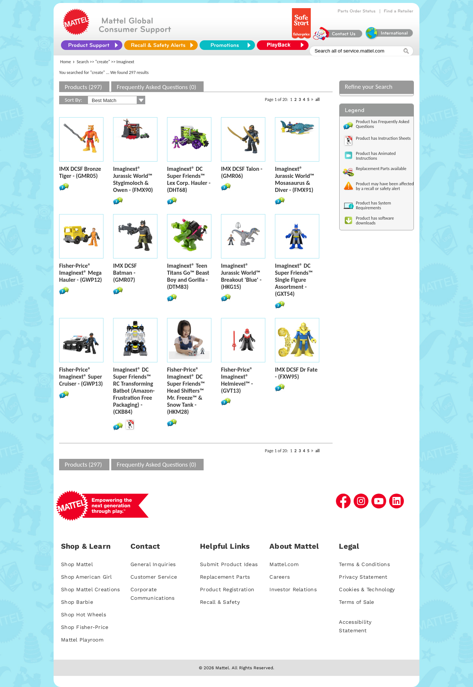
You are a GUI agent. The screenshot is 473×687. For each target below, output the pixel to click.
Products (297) (83, 87)
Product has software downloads (375, 221)
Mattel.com (284, 564)
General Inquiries (153, 564)
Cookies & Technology (367, 589)
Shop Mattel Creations (90, 589)
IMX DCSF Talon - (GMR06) (241, 172)
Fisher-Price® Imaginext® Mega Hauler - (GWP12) (80, 272)
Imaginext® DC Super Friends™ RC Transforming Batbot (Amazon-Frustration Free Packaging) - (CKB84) (133, 390)
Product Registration (227, 589)
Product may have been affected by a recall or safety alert (385, 186)
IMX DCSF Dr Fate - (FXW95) (296, 373)
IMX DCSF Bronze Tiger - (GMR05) (80, 172)
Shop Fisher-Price (84, 627)
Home (65, 61)
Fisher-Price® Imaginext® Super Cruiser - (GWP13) (81, 376)
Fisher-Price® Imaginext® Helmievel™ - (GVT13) (237, 380)
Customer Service (153, 577)
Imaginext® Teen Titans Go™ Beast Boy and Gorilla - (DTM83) (188, 276)
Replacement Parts (225, 577)
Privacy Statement (363, 577)
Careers (279, 577)
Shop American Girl (86, 577)
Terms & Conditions (364, 564)
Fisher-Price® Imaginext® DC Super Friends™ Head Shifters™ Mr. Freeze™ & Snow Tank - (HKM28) (186, 390)
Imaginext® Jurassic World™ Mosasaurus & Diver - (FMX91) (294, 179)
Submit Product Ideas (229, 564)
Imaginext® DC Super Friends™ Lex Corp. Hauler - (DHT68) (189, 179)
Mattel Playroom (82, 640)
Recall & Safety (220, 602)
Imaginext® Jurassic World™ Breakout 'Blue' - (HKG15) (241, 276)
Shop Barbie (77, 602)
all (317, 99)
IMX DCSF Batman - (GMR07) (125, 272)
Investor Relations (293, 589)
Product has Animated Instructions (376, 156)
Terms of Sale (356, 602)
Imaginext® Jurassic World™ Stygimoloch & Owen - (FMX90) (133, 179)
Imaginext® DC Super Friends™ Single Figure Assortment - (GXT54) (294, 279)
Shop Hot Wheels (83, 614)
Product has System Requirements (373, 205)
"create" (102, 61)
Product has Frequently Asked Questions (382, 124)
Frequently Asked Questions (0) (156, 87)
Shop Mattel (77, 564)
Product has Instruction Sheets (383, 138)
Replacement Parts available (381, 168)
